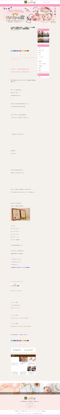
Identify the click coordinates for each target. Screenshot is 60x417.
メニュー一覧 (24, 5)
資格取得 (18, 30)
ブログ (35, 5)
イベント (40, 59)
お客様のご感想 (41, 5)
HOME (13, 5)
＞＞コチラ (16, 81)
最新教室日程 (40, 61)
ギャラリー (30, 5)
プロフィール (19, 5)
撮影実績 (40, 52)
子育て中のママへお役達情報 (42, 63)
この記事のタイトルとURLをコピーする (23, 54)
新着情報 (15, 30)
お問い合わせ (46, 5)
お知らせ (40, 54)
